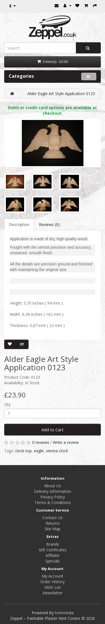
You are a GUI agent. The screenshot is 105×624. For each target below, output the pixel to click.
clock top (23, 450)
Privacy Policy (52, 497)
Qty (7, 404)
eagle (39, 450)
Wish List (53, 587)
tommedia (64, 612)
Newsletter (52, 592)
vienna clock (57, 450)
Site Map (52, 528)
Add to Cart (52, 429)
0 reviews (40, 442)
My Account (52, 576)
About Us (52, 485)
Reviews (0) (49, 224)
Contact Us (53, 517)
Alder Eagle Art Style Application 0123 (61, 93)
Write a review (66, 442)
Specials (52, 561)
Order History (52, 581)
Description (19, 224)
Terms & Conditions (52, 502)
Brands (52, 544)
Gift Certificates (53, 549)
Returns (53, 523)
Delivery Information (52, 491)
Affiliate (52, 555)
